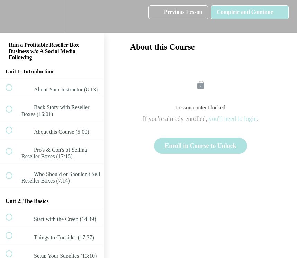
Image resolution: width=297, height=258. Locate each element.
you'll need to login (233, 118)
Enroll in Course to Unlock (200, 145)
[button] (13, 16)
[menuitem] (52, 16)
